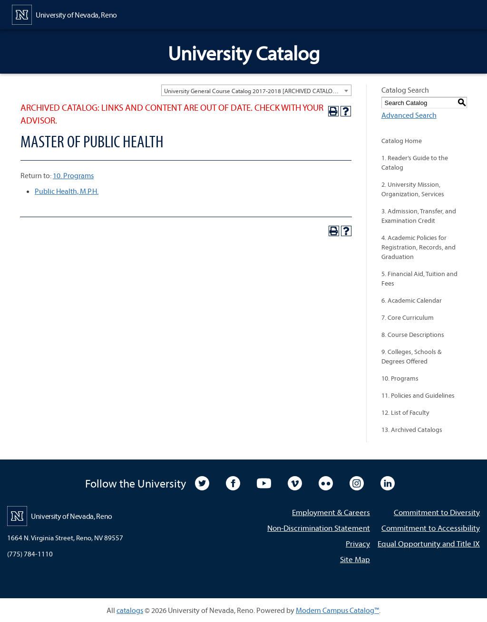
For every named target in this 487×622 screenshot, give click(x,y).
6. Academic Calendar (411, 300)
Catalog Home (401, 140)
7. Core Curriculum (407, 317)
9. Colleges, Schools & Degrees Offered (411, 356)
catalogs (130, 610)
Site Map (355, 559)
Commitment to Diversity (437, 512)
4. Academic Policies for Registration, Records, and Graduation (418, 247)
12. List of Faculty (405, 412)
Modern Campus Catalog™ (337, 610)
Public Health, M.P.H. (66, 191)
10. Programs (73, 175)
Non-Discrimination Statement (318, 528)
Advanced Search (409, 115)
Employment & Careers (331, 512)
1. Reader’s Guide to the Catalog (414, 162)
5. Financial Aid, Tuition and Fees (419, 278)
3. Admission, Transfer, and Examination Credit (418, 216)
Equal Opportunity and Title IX (429, 543)
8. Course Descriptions (412, 334)
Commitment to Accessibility (430, 528)
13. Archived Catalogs (411, 429)
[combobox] (256, 90)
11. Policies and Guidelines (418, 395)
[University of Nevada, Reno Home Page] (64, 14)
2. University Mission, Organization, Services (412, 189)
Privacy (358, 543)
